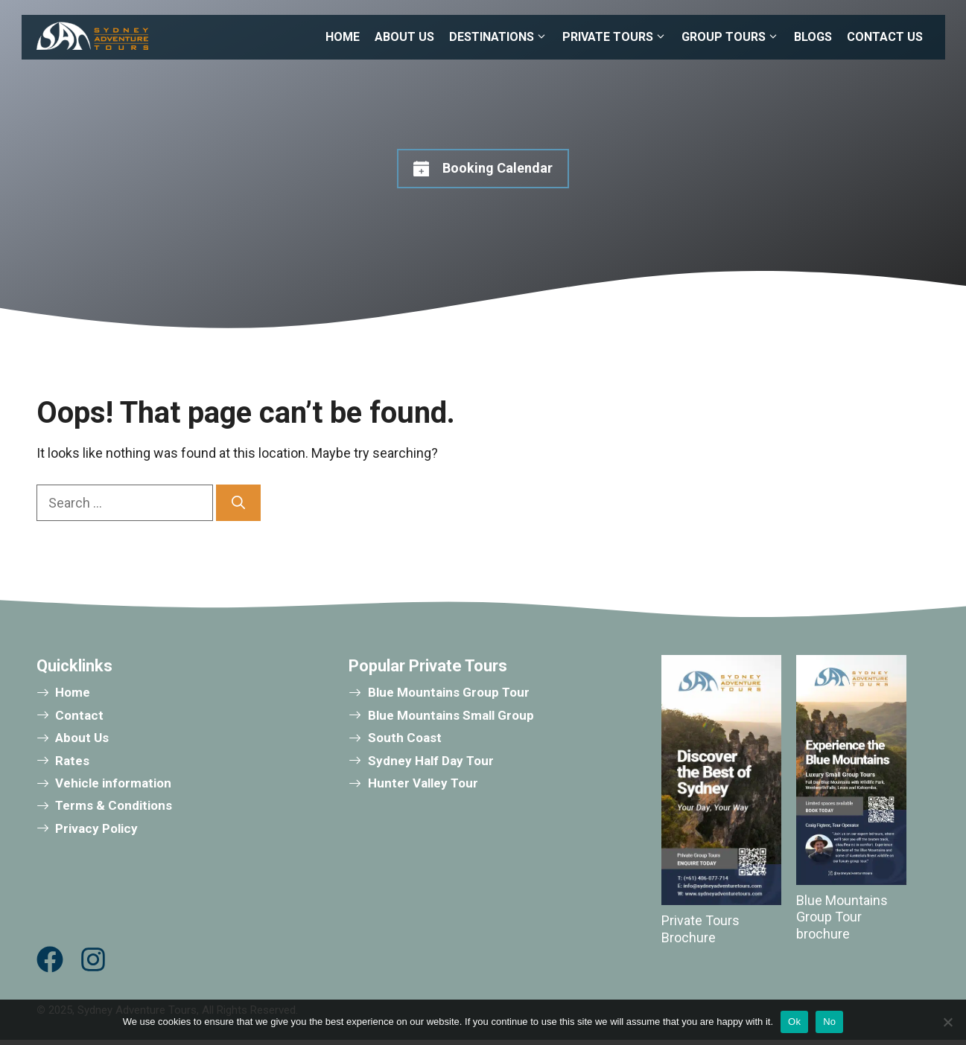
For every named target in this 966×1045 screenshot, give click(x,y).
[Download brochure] (851, 770)
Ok (794, 1021)
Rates (72, 760)
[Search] (238, 503)
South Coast (405, 737)
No (829, 1021)
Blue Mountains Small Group (451, 715)
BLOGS (813, 37)
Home (72, 692)
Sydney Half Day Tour (431, 760)
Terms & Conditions (113, 805)
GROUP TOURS (734, 37)
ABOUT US (404, 37)
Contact (79, 715)
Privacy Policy (96, 828)
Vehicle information (113, 783)
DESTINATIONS (502, 37)
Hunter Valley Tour (423, 783)
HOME (342, 37)
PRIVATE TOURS (618, 37)
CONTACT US (885, 37)
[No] (947, 1021)
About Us (82, 737)
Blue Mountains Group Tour (449, 692)
